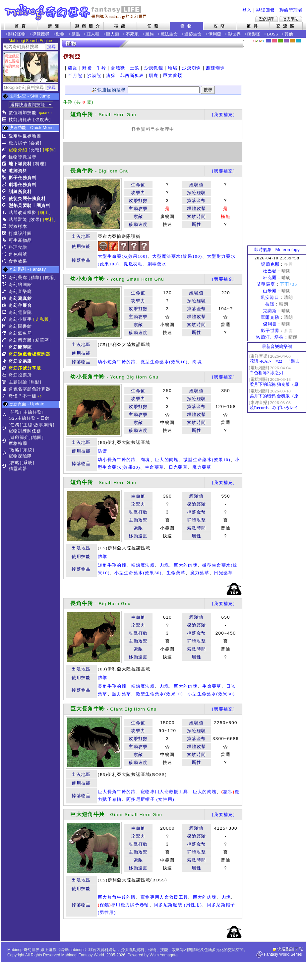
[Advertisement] (152, 152)
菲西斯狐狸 (132, 75)
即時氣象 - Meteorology (277, 249)
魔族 (149, 34)
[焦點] (35, 381)
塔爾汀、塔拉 (270, 337)
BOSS (272, 34)
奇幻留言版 (20, 340)
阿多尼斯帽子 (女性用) (150, 799)
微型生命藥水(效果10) (164, 361)
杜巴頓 (270, 270)
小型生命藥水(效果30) (137, 572)
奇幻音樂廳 (20, 291)
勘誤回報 (265, 10)
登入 (247, 10)
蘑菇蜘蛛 (215, 67)
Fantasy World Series (283, 954)
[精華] (35, 277)
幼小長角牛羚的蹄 (117, 459)
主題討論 (18, 381)
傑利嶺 (270, 323)
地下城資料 (20, 163)
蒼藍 (298, 40)
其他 (288, 34)
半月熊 (75, 75)
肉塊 (197, 361)
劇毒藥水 (157, 263)
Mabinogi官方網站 (290, 19)
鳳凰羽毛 (133, 263)
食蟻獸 (118, 67)
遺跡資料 (18, 170)
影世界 (234, 34)
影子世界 (270, 330)
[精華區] (42, 340)
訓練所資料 (20, 191)
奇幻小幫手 (20, 319)
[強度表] (42, 119)
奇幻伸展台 (20, 305)
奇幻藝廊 (18, 277)
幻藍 (268, 40)
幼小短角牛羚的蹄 (117, 361)
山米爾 (270, 290)
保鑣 (104, 904)
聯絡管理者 (291, 10)
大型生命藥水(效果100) (123, 256)
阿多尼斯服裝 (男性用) (178, 904)
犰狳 (111, 75)
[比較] (35, 149)
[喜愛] (35, 142)
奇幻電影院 (20, 312)
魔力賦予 (18, 142)
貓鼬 (73, 67)
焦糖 (292, 40)
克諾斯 (270, 310)
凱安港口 (270, 297)
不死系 (132, 34)
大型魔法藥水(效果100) (177, 256)
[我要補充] (223, 114)
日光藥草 (178, 467)
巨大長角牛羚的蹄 (117, 791)
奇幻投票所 (20, 375)
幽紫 (286, 40)
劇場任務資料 (22, 184)
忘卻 (228, 791)
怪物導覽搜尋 (22, 156)
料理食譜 (18, 247)
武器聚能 (18, 219)
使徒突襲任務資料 (27, 198)
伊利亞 (214, 34)
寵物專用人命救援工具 (164, 791)
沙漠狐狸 (153, 67)
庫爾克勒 (270, 317)
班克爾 (270, 277)
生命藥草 (154, 467)
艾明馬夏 (266, 284)
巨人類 (112, 34)
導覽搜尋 (40, 34)
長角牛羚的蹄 (112, 686)
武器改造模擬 (22, 212)
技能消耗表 (20, 119)
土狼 (135, 67)
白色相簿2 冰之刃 (266, 372)
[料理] (39, 163)
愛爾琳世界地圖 (25, 135)
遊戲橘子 (266, 19)
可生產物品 (20, 240)
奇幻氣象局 (20, 333)
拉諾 (270, 304)
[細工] (44, 212)
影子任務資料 (22, 177)
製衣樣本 (18, 226)
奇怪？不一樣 (22, 395)
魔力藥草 (201, 467)
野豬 (87, 67)
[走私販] (42, 319)
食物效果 (18, 261)
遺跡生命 (193, 34)
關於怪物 (17, 34)
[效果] (35, 219)
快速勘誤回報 (290, 948)
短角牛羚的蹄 (112, 565)
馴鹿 (153, 75)
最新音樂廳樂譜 (277, 346)
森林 (280, 40)
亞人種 (93, 34)
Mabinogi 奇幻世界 (76, 12)
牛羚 (101, 67)
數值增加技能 (22, 112)
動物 (60, 34)
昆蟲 (75, 34)
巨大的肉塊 (167, 459)
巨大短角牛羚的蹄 (117, 897)
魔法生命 (169, 34)
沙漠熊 (94, 75)
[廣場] (49, 277)
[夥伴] (49, 149)
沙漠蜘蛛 (191, 67)
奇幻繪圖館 (20, 284)
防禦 (102, 450)
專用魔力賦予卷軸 (130, 904)
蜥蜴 (172, 67)
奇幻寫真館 (20, 298)
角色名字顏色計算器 (29, 388)
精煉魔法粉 (143, 565)
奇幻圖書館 (20, 326)
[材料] (49, 219)
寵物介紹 (18, 149)
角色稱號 (18, 254)
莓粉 (274, 40)
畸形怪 (253, 34)
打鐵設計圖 (20, 233)
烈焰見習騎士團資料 (29, 205)
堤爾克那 (270, 264)
